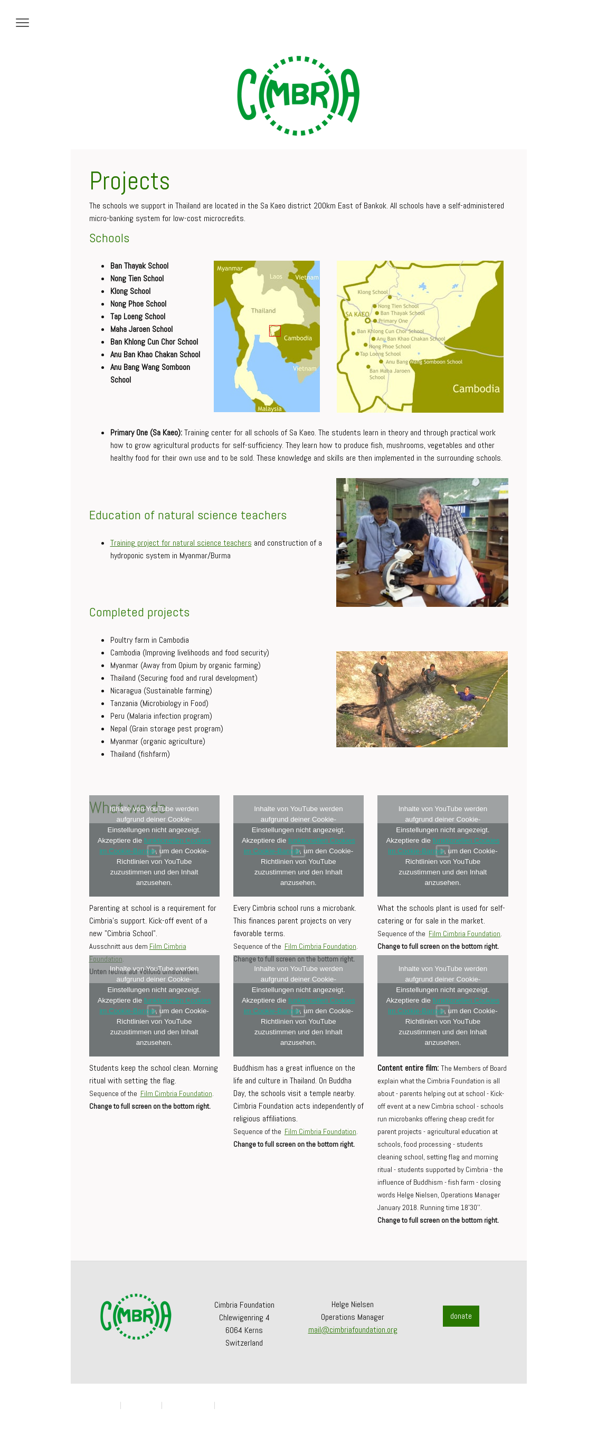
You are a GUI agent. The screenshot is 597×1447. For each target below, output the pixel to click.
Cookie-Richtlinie (188, 1405)
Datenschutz (141, 1405)
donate (461, 1315)
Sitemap (228, 1405)
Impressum (102, 1405)
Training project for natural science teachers (181, 542)
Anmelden (497, 1415)
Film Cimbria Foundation (320, 946)
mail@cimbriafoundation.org (352, 1329)
